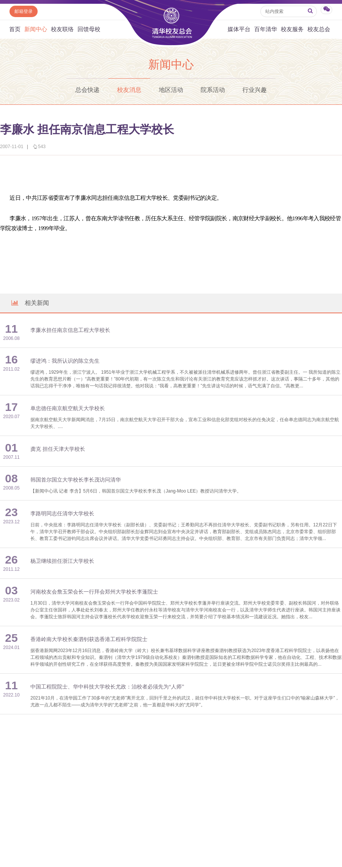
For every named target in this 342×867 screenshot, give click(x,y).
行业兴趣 (254, 90)
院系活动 (213, 90)
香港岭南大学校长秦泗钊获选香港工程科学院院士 (88, 639)
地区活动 (171, 90)
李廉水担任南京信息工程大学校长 (70, 330)
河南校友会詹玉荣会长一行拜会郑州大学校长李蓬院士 (94, 592)
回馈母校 (89, 29)
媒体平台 (239, 29)
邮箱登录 (23, 11)
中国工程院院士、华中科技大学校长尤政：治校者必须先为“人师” (107, 687)
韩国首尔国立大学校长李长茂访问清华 (75, 480)
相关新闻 (29, 303)
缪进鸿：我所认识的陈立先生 (65, 361)
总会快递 (87, 90)
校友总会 (318, 29)
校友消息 (129, 90)
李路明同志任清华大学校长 (62, 513)
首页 (15, 29)
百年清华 (265, 29)
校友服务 (292, 29)
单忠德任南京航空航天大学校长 (67, 408)
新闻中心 (35, 29)
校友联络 (62, 29)
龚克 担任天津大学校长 (57, 449)
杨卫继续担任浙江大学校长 (62, 561)
